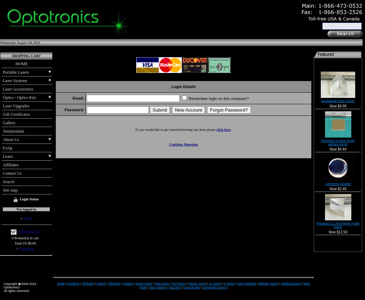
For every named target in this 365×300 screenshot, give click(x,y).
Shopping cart (28, 231)
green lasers (144, 283)
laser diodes (191, 287)
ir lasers (229, 283)
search (101, 283)
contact (128, 283)
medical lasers (291, 283)
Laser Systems (15, 80)
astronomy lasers (214, 287)
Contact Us (12, 173)
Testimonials (13, 131)
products (73, 283)
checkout (114, 283)
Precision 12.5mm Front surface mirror (338, 142)
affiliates (88, 283)
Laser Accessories (18, 89)
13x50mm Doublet (338, 184)
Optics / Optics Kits (19, 97)
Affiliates (11, 164)
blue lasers (162, 283)
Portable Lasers (16, 72)
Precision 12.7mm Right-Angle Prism (338, 225)
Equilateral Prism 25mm (338, 101)
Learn (8, 156)
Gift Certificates (16, 114)
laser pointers (246, 283)
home (61, 283)
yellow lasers (197, 283)
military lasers (269, 283)
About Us (11, 139)
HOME (15, 63)
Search (8, 181)
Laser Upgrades (16, 106)
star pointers (158, 287)
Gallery (9, 122)
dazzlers (175, 287)
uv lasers (215, 283)
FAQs (8, 148)
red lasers (179, 283)
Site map (10, 190)
